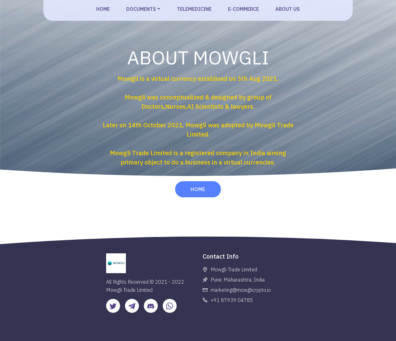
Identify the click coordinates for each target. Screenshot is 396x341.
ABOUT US (287, 9)
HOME (103, 9)
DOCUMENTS (141, 9)
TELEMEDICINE (194, 9)
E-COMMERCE (243, 9)
